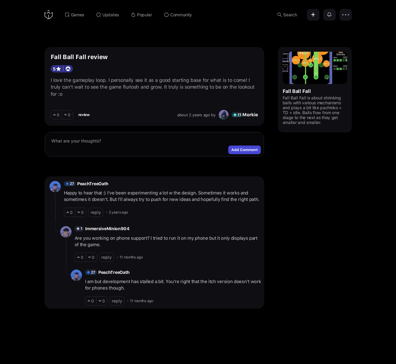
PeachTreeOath (92, 183)
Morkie (250, 115)
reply (96, 212)
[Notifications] (329, 15)
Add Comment (244, 150)
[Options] (345, 15)
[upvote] (56, 114)
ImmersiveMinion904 (107, 228)
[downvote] (67, 114)
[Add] (313, 15)
